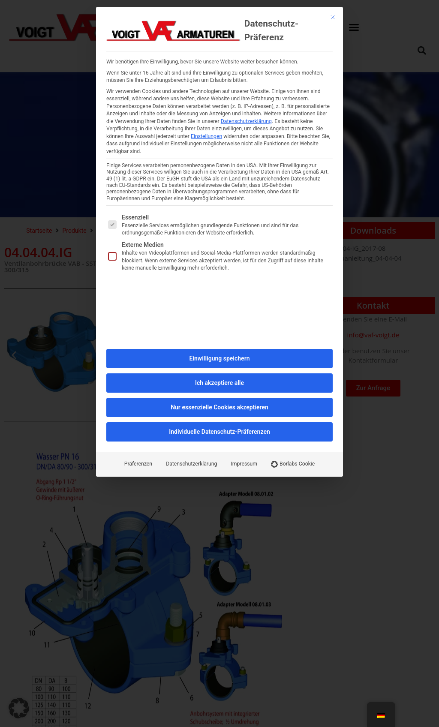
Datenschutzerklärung (191, 315)
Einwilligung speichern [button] (219, 209)
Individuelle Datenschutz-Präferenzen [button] (219, 282)
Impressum (244, 315)
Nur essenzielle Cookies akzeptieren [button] (219, 258)
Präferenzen (138, 315)
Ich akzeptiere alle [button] (219, 233)
